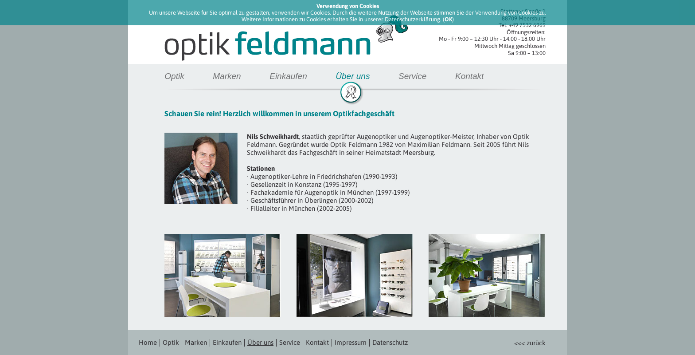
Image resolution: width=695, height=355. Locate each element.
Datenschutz (390, 342)
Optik (174, 76)
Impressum (351, 342)
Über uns (353, 76)
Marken (227, 76)
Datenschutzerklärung (412, 19)
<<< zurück (530, 343)
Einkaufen (288, 76)
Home (148, 342)
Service (412, 76)
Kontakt (469, 76)
